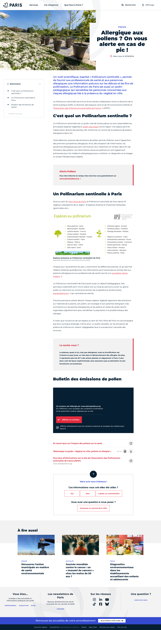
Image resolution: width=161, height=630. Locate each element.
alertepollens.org (61, 293)
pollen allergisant (91, 126)
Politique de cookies (107, 627)
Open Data (93, 627)
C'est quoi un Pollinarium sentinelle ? (22, 92)
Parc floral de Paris (77, 201)
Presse (84, 627)
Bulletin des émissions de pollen (22, 106)
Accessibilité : (64, 627)
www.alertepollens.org (69, 179)
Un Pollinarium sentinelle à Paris (23, 99)
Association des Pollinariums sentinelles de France (77, 108)
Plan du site (122, 627)
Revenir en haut (15, 114)
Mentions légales (40, 627)
